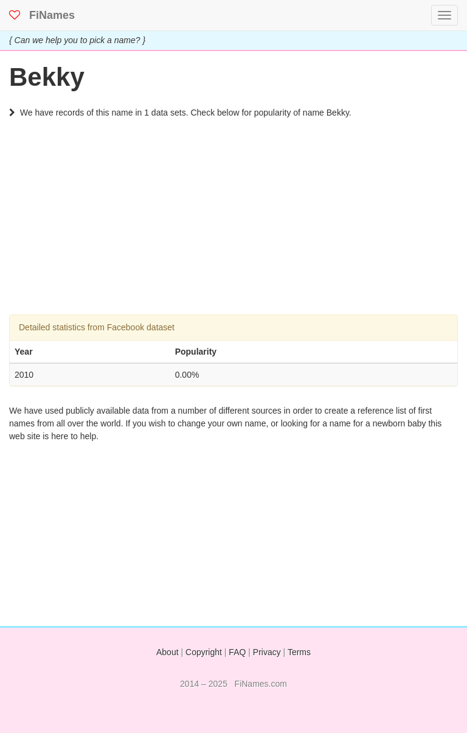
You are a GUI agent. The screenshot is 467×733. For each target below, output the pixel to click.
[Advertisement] (233, 229)
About (167, 652)
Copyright (203, 652)
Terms (299, 652)
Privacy (267, 652)
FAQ (237, 652)
